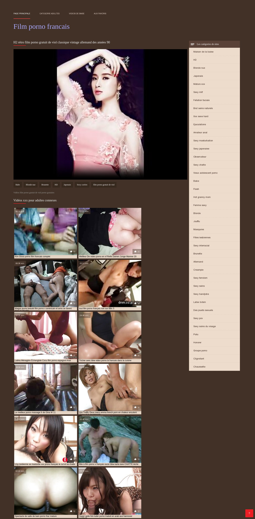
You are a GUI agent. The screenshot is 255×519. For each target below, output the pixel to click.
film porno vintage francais (135, 483)
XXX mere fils (60, 511)
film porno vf (109, 483)
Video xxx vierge (132, 494)
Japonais (198, 76)
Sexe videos (69, 499)
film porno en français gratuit (167, 478)
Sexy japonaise (201, 149)
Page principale (22, 13)
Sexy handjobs (201, 294)
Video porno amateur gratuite (189, 491)
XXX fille (125, 505)
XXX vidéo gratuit (79, 508)
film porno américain (186, 476)
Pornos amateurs (185, 508)
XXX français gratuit (195, 494)
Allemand (198, 262)
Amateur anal (200, 133)
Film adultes (206, 508)
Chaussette (199, 367)
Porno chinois (22, 499)
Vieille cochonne (143, 508)
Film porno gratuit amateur (43, 502)
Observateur (199, 157)
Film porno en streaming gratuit (198, 505)
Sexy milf (198, 92)
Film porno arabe (85, 494)
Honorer (197, 343)
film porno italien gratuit (56, 483)
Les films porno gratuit (54, 491)
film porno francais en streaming (189, 479)
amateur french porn (25, 474)
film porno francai (36, 479)
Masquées (198, 230)
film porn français (102, 476)
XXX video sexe (155, 502)
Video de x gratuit (113, 499)
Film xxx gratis (126, 497)
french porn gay (57, 485)
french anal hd (185, 483)
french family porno (207, 483)
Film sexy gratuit (171, 499)
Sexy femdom (200, 278)
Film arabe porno (56, 508)
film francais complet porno (41, 476)
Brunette (197, 254)
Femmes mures (136, 511)
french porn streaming (106, 485)
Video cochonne (208, 511)
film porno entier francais (201, 478)
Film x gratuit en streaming (153, 497)
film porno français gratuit (38, 481)
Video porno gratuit (62, 505)
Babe (196, 181)
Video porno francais (145, 505)
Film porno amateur (111, 511)
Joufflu (196, 222)
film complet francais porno (193, 474)
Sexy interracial (201, 246)
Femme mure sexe (201, 502)
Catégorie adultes (49, 13)
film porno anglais (210, 476)
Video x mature (160, 491)
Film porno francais (82, 491)
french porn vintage (133, 485)
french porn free (35, 485)
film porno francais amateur (118, 479)
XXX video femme (109, 494)
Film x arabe (35, 497)
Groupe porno (200, 351)
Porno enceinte (115, 502)
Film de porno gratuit (26, 491)
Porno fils (125, 508)
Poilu (195, 335)
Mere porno (133, 499)
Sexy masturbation (203, 141)
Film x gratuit (33, 514)
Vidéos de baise (76, 13)
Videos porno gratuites (75, 502)
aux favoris (100, 13)
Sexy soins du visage (204, 327)
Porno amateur (172, 494)
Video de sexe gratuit (84, 511)
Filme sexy (97, 502)
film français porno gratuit (74, 476)
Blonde (197, 213)
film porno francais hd (69, 481)
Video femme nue (46, 494)
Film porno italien (177, 502)
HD (195, 60)
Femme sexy (200, 205)
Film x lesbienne (24, 494)
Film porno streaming (88, 505)
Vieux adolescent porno (205, 173)
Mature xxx (199, 84)
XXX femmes (77, 497)
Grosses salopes (90, 499)
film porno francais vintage (180, 481)
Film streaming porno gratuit (31, 505)
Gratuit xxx (37, 508)
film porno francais (60, 479)
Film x (233, 497)
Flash (196, 189)
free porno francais (163, 483)
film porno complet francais (78, 478)
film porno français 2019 (87, 479)
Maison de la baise (203, 52)
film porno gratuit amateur (213, 481)
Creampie (198, 270)
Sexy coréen (82, 185)
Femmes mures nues (105, 508)
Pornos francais (196, 497)
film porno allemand (126, 476)
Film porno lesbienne (109, 491)
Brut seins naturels (203, 108)
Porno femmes (164, 508)
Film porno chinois (194, 499)
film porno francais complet (152, 479)
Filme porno (111, 505)
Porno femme (150, 499)
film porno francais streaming (100, 481)
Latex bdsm (199, 302)
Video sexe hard (220, 494)
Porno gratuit (155, 511)
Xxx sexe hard (200, 117)
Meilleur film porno (55, 497)
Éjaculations (199, 125)
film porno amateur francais (156, 476)
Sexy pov (198, 318)
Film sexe (221, 508)
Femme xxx (66, 494)
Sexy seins (199, 286)
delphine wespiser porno (104, 474)
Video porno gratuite (136, 491)
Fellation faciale (201, 100)
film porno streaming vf (86, 483)
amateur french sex (51, 474)
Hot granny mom (202, 197)
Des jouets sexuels (203, 310)
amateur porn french (76, 474)
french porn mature (80, 485)
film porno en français (135, 478)
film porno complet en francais (42, 478)
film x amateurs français (224, 491)
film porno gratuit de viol (103, 185)
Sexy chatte (199, 165)
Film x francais (169, 505)
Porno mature (134, 502)
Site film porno (41, 499)
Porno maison (42, 511)
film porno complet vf (108, 478)
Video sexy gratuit (226, 502)
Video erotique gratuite (101, 497)
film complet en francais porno (158, 474)
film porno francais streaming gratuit (141, 481)
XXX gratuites (153, 494)
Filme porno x (215, 499)
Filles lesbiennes (201, 238)
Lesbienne (178, 497)
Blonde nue (199, 68)
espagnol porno (129, 474)
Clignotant (198, 359)
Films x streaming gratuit (181, 511)
